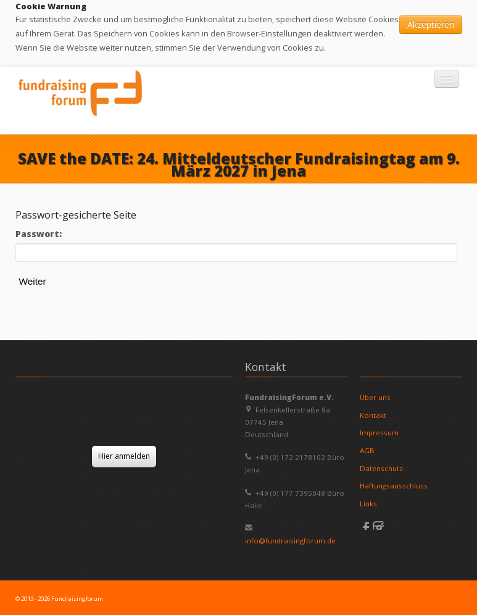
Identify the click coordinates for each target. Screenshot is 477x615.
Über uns (375, 397)
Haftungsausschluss (394, 485)
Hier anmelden (124, 456)
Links (368, 503)
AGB (367, 450)
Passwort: (38, 234)
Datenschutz (381, 468)
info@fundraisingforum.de (290, 540)
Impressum (379, 432)
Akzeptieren (430, 24)
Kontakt (373, 415)
